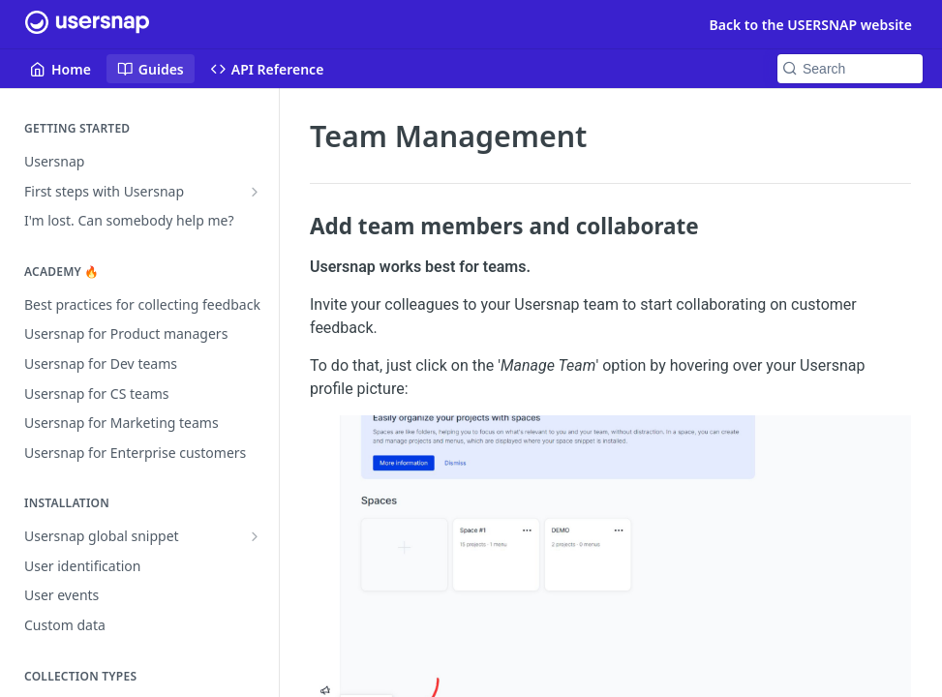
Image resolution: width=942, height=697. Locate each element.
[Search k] (850, 68)
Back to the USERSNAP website (811, 24)
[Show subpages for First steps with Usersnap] (254, 191)
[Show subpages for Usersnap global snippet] (254, 536)
